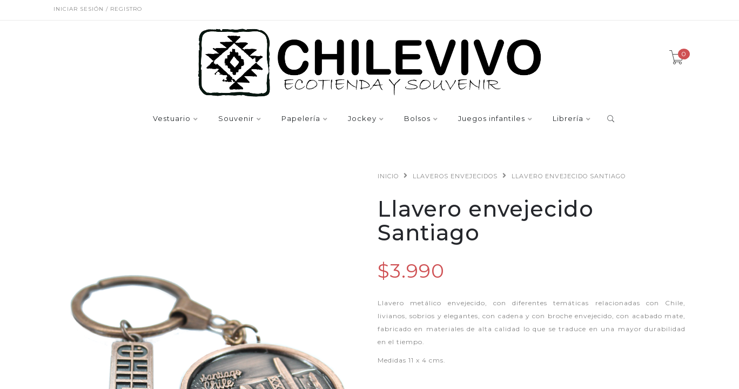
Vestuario (172, 119)
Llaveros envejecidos (455, 176)
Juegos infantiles (491, 119)
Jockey (362, 119)
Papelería (300, 119)
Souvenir (236, 119)
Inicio (388, 176)
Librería (568, 119)
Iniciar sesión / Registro (97, 8)
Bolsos (417, 119)
